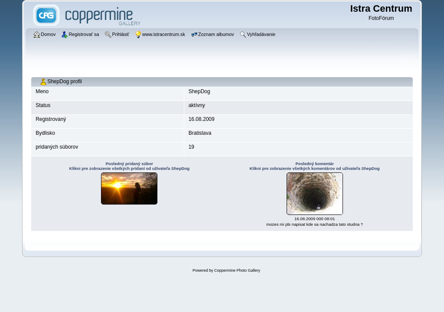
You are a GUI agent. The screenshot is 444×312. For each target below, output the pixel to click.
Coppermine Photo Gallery (237, 270)
